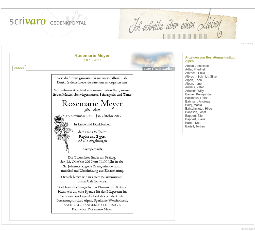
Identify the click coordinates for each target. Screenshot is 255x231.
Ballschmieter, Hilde (198, 108)
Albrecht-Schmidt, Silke (201, 76)
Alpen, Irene (193, 83)
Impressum (248, 228)
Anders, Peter (194, 87)
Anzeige (19, 67)
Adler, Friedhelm (196, 69)
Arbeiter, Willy (194, 91)
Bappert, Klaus (195, 119)
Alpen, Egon (193, 80)
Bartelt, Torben (195, 126)
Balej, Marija (193, 105)
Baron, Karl (192, 123)
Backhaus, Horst (196, 98)
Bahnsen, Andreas (197, 101)
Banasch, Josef (195, 112)
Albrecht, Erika (195, 73)
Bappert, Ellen (194, 116)
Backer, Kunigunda (198, 94)
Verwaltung (247, 43)
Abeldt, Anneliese (197, 66)
